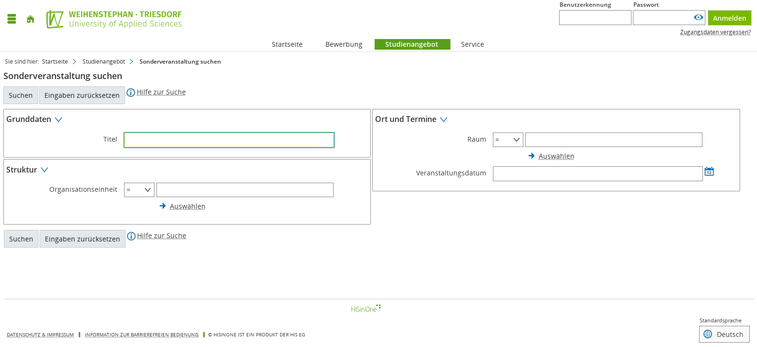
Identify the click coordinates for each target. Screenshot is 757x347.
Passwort (646, 4)
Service (467, 44)
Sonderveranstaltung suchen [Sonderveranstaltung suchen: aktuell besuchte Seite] (180, 61)
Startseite (287, 44)
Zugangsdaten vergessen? (715, 32)
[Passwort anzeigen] (698, 17)
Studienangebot (406, 44)
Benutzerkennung (585, 4)
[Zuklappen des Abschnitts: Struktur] (187, 170)
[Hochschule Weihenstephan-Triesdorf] (111, 19)
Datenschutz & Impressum (40, 335)
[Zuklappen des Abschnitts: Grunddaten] (187, 120)
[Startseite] (30, 19)
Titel (110, 139)
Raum (476, 139)
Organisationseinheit (83, 189)
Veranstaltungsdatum (451, 173)
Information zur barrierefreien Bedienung (141, 335)
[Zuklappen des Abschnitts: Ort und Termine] (556, 120)
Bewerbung (339, 44)
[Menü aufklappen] (11, 19)
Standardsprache (721, 320)
